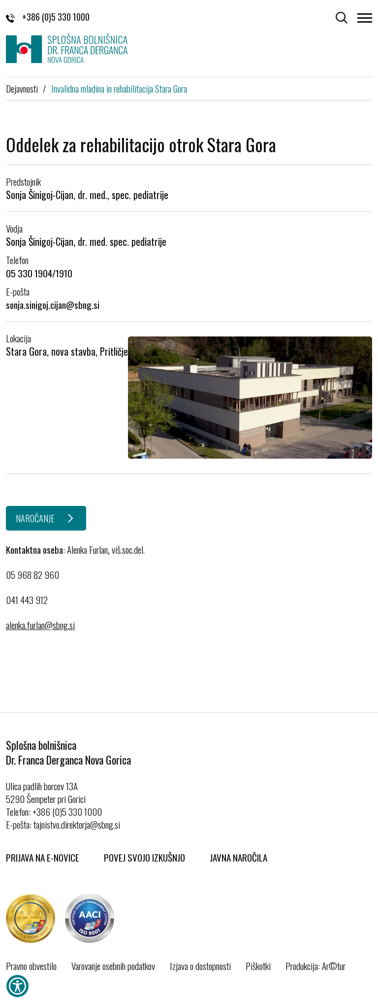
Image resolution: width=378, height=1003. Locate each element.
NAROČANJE (35, 518)
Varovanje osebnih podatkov (113, 965)
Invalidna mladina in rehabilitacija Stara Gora (119, 88)
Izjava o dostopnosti (200, 965)
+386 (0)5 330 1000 (48, 16)
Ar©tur (334, 965)
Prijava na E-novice (42, 857)
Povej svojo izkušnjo (144, 857)
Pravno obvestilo (31, 965)
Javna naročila (238, 857)
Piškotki (258, 965)
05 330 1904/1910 (39, 273)
